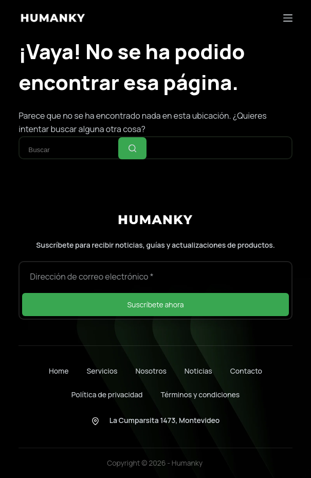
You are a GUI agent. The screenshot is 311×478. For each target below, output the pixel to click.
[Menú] (287, 18)
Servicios (101, 371)
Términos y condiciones (200, 394)
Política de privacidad (107, 394)
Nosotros (150, 371)
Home (58, 371)
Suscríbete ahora (155, 304)
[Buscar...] (71, 149)
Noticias (198, 371)
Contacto (246, 371)
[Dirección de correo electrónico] (155, 276)
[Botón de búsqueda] (132, 148)
